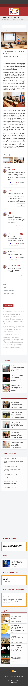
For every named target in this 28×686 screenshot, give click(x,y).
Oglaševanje (14, 682)
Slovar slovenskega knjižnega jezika (14, 589)
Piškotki (21, 680)
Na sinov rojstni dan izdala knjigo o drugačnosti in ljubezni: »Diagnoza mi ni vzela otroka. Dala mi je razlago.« (17, 445)
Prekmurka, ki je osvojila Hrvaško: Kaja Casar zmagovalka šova (17, 368)
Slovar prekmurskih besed (10, 572)
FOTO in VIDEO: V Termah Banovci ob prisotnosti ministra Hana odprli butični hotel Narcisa (17, 405)
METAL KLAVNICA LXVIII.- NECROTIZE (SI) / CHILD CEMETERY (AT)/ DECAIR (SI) (17, 648)
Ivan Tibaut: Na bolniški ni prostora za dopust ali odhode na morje (17, 425)
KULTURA (14, 20)
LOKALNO (4, 17)
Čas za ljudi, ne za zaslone (16, 617)
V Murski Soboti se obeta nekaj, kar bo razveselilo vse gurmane (16, 388)
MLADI (18, 20)
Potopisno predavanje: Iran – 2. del (17, 637)
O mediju (7, 680)
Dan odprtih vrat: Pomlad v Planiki (16, 657)
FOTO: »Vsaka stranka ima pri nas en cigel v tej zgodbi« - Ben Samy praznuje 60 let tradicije (17, 435)
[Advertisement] (14, 514)
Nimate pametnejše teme (10, 477)
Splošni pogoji (14, 680)
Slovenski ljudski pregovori (11, 538)
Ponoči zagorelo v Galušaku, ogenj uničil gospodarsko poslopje (17, 563)
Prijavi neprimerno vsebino (13, 184)
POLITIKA (16, 17)
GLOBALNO (10, 17)
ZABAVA (23, 20)
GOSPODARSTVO (6, 20)
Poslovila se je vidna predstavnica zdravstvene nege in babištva (17, 378)
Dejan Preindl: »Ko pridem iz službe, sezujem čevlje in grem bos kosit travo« (17, 415)
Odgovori (21, 182)
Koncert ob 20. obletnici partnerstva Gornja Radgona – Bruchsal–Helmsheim (17, 628)
